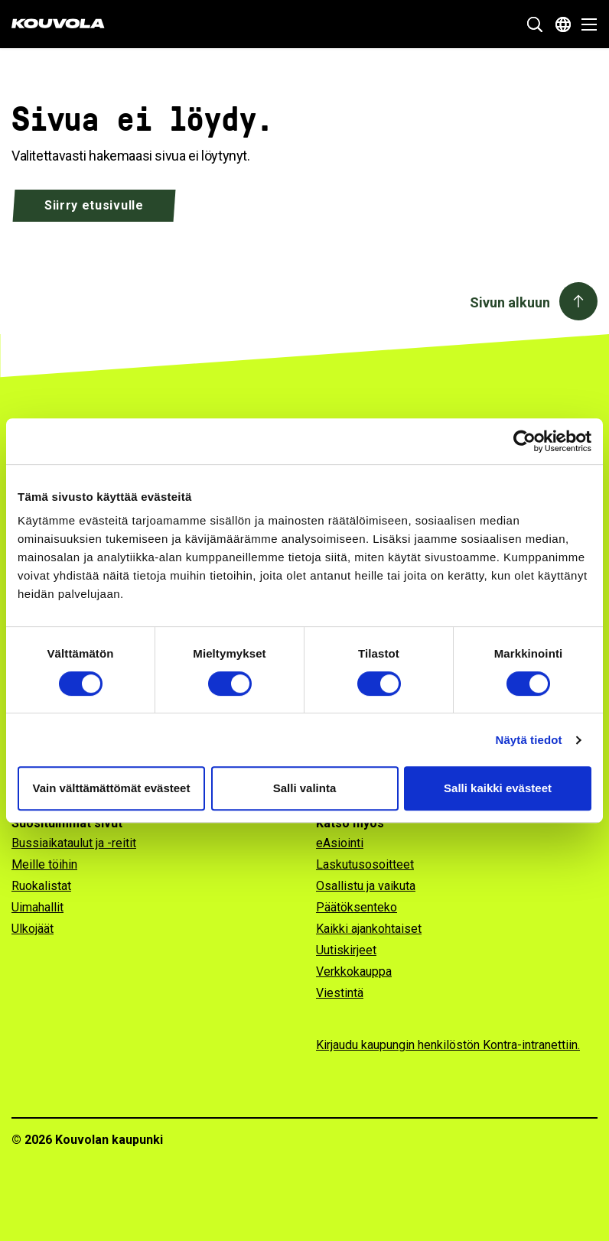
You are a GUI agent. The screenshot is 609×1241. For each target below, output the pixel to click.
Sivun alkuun (510, 302)
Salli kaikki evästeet (498, 787)
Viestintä (339, 993)
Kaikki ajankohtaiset (369, 928)
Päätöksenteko (356, 907)
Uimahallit (37, 907)
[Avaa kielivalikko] (563, 24)
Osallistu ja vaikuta (365, 886)
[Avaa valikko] (585, 24)
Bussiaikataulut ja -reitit (73, 843)
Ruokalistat (41, 886)
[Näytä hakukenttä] (535, 24)
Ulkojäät (32, 928)
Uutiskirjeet (346, 950)
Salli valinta (305, 787)
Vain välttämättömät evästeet (112, 787)
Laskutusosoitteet (365, 864)
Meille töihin (44, 864)
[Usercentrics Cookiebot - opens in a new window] (524, 441)
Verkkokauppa (354, 971)
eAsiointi (339, 843)
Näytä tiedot (529, 739)
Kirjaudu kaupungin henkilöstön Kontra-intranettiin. (448, 1045)
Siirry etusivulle (94, 205)
